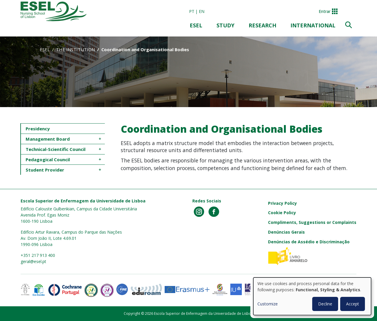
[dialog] (312, 296)
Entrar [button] (324, 11)
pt (191, 11)
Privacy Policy (282, 203)
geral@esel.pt (33, 261)
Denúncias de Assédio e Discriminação (309, 242)
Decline (325, 304)
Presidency (38, 129)
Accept (352, 304)
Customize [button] (267, 304)
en (201, 11)
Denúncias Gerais (286, 232)
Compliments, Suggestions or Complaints (312, 222)
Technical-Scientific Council (56, 149)
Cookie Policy (282, 212)
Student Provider (45, 170)
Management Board (48, 139)
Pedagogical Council (48, 159)
